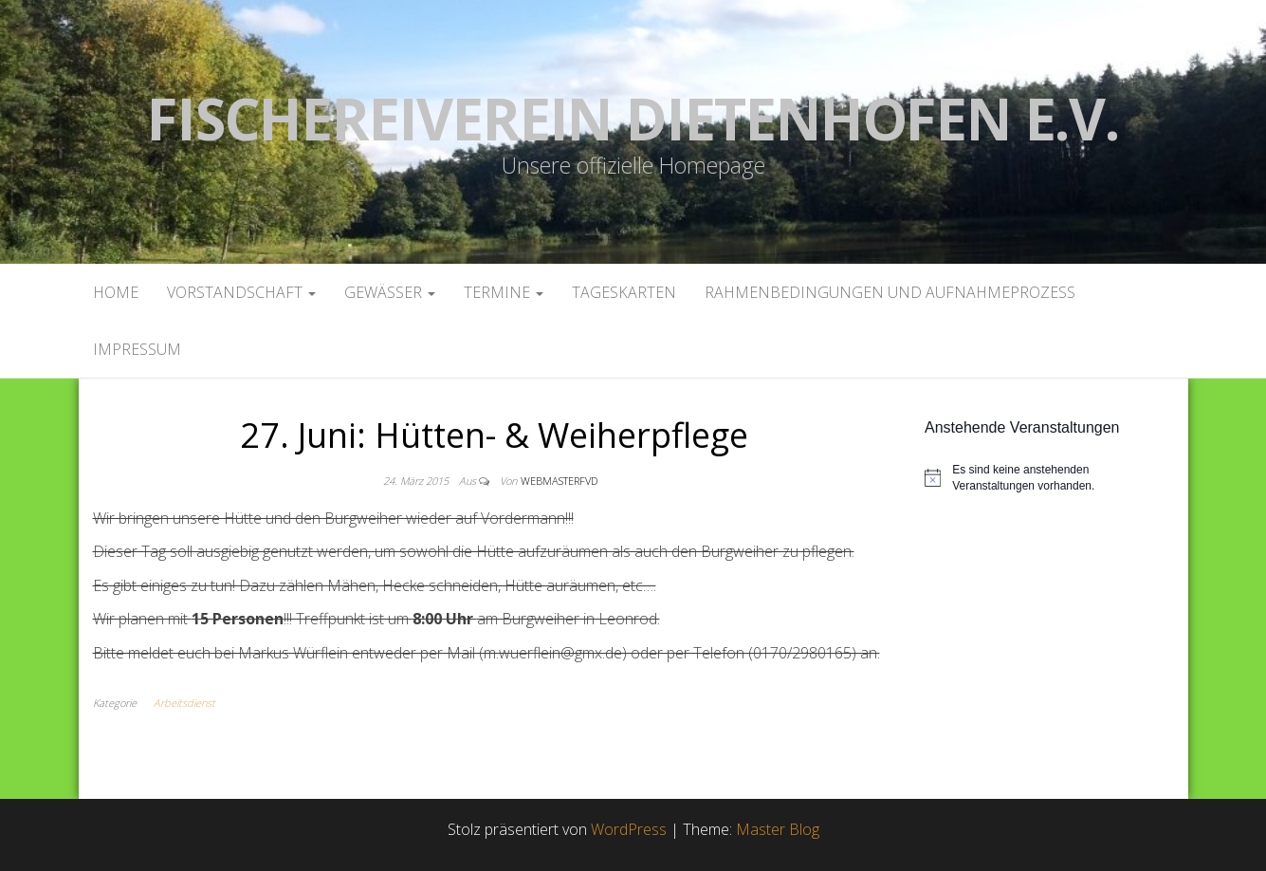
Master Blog (777, 829)
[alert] (1049, 477)
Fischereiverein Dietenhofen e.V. (633, 119)
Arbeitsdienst (184, 702)
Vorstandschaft (241, 292)
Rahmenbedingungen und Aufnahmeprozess (890, 292)
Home (115, 292)
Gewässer (389, 292)
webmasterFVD (559, 480)
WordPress (629, 829)
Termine (503, 292)
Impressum (137, 349)
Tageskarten (624, 292)
